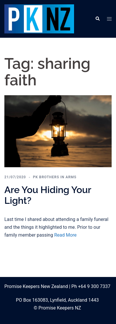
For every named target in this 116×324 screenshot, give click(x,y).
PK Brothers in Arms (54, 177)
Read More (65, 235)
